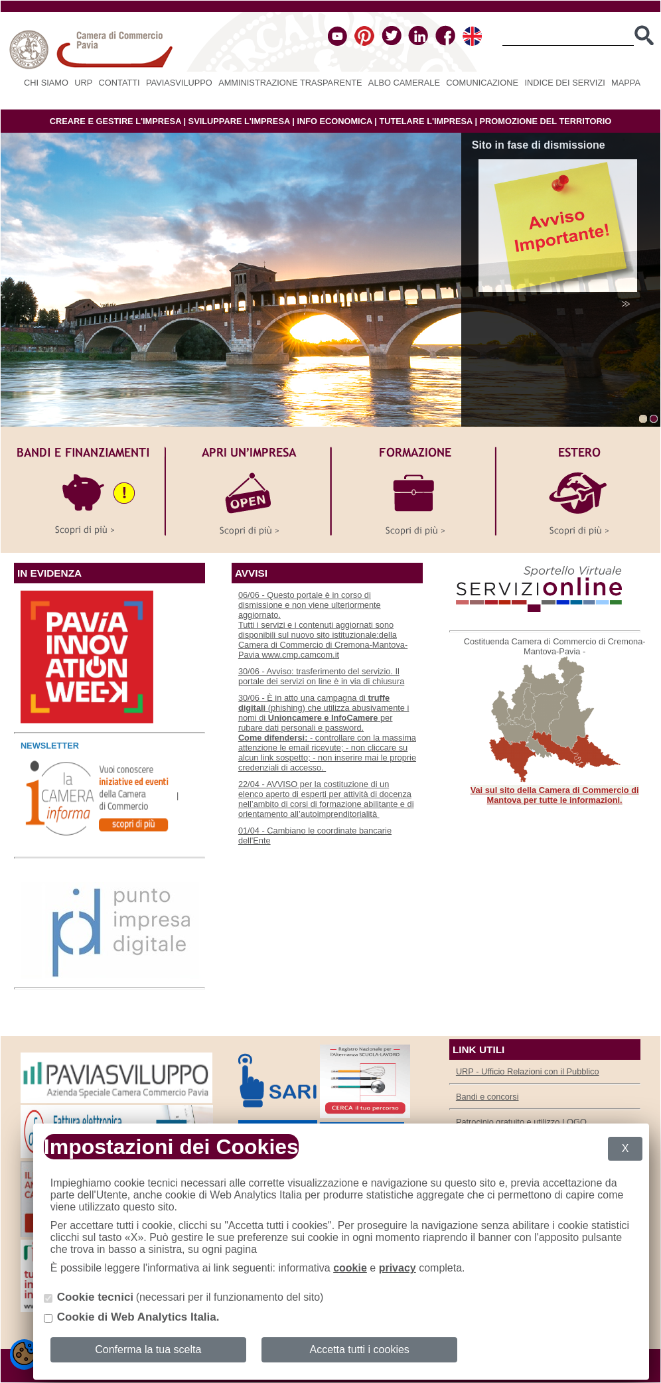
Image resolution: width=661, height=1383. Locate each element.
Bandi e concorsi (487, 1097)
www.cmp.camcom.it (300, 655)
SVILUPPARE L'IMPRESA (239, 121)
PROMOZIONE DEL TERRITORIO (546, 121)
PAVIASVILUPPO (179, 83)
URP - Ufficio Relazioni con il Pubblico (527, 1071)
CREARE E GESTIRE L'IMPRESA (115, 121)
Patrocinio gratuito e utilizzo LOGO (521, 1122)
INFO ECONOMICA (334, 121)
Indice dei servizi (564, 83)
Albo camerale (404, 83)
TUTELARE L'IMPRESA (426, 121)
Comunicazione (482, 83)
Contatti (119, 83)
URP (83, 83)
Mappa (625, 83)
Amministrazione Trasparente (290, 83)
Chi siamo (46, 83)
